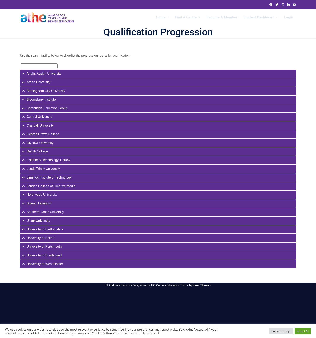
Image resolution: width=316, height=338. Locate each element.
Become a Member (221, 17)
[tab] (158, 74)
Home (161, 17)
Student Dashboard (259, 17)
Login (288, 17)
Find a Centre (186, 17)
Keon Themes (202, 285)
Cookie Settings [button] (281, 331)
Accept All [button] (303, 331)
